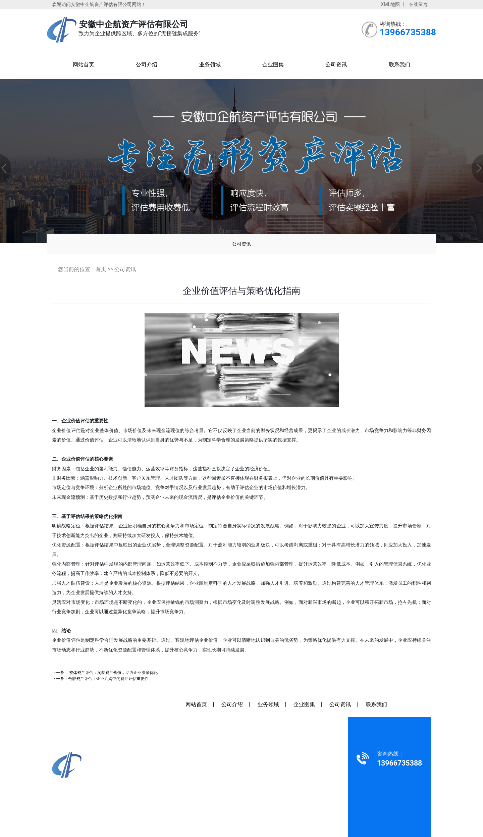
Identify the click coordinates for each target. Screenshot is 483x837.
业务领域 (210, 64)
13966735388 (81, 789)
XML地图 (390, 4)
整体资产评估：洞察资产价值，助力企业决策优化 (113, 672)
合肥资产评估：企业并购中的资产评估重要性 (108, 678)
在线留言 (418, 4)
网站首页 (83, 64)
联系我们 (399, 64)
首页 (101, 269)
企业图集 (273, 64)
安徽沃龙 (283, 798)
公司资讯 (336, 64)
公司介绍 (146, 64)
